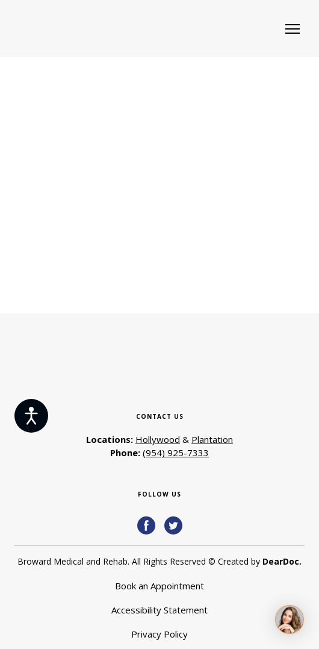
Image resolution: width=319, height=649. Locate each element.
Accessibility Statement (159, 610)
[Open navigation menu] (292, 29)
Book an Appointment (159, 586)
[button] (146, 525)
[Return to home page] (81, 28)
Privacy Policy (159, 634)
